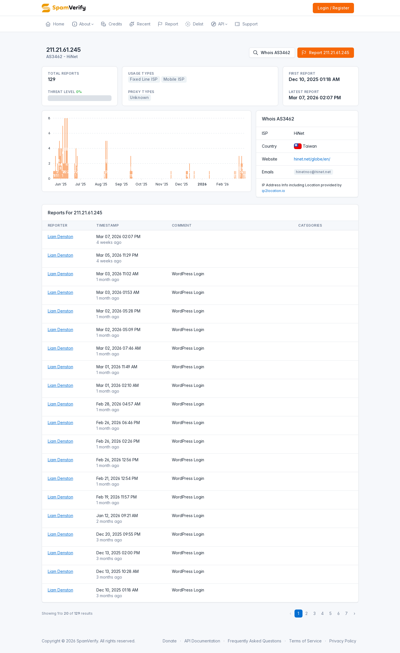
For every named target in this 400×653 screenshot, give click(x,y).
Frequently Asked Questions (254, 640)
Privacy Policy (342, 640)
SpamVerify (87, 640)
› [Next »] (354, 613)
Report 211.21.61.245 (325, 53)
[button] (82, 24)
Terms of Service (305, 640)
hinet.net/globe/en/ (312, 159)
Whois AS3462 (271, 53)
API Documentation (202, 640)
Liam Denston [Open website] (60, 236)
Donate (170, 640)
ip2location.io (273, 191)
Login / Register (333, 7)
